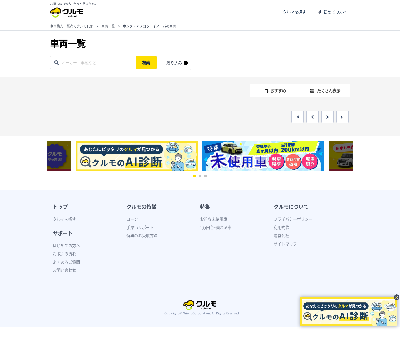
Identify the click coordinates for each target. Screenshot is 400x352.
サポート (63, 233)
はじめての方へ (66, 245)
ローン (132, 219)
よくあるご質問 (66, 262)
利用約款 (281, 227)
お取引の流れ (64, 254)
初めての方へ (335, 12)
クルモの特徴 (141, 206)
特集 (205, 206)
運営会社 (281, 235)
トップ (60, 206)
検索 (146, 63)
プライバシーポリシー (293, 219)
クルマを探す (294, 12)
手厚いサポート (140, 227)
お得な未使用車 (213, 219)
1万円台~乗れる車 (216, 227)
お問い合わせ (64, 270)
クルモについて (291, 206)
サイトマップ (285, 244)
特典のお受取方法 (142, 235)
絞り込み (174, 63)
